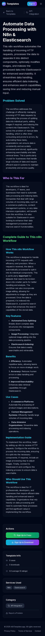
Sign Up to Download (22, 542)
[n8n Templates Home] (10, 4)
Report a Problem (14, 613)
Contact (38, 631)
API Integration (15, 606)
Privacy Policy (9, 631)
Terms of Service (25, 631)
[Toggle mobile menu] (41, 4)
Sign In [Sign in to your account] (32, 4)
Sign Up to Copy (22, 535)
